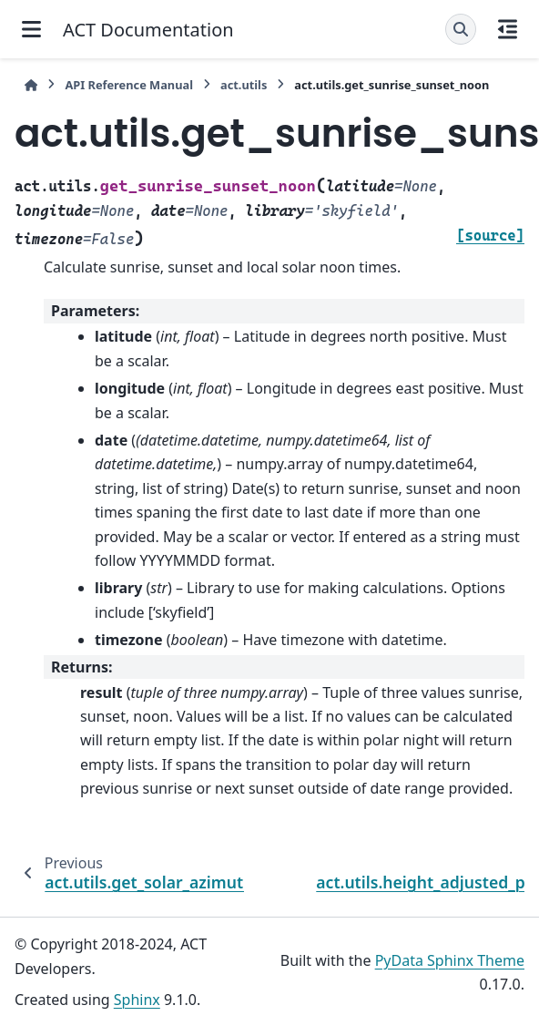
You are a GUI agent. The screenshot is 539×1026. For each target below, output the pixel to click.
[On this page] (507, 29)
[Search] (460, 29)
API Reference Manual (129, 85)
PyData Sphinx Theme (449, 960)
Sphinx (137, 1000)
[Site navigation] (31, 29)
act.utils (243, 85)
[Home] (31, 85)
